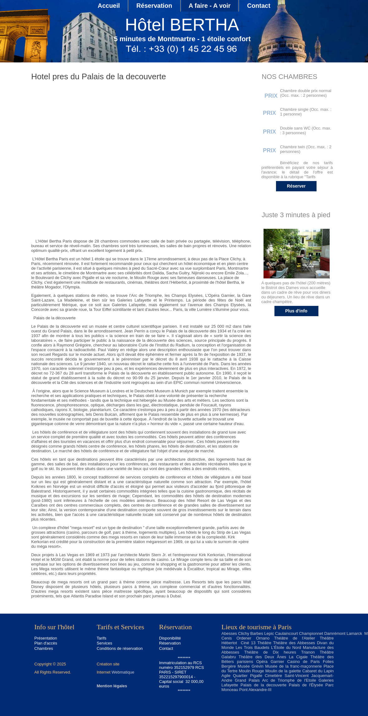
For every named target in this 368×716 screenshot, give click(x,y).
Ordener (243, 638)
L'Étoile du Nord (286, 647)
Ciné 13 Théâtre (256, 642)
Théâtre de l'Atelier (294, 638)
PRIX (271, 96)
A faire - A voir (209, 5)
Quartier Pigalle (247, 675)
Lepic (269, 633)
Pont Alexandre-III (255, 689)
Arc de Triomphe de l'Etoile (289, 680)
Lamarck (354, 633)
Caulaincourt (286, 633)
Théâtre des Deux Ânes (262, 657)
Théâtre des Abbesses (294, 642)
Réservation (154, 5)
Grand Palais (247, 680)
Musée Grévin (251, 666)
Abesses (229, 633)
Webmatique (123, 672)
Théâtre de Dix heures (270, 652)
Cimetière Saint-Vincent (287, 675)
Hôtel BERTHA (182, 24)
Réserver (296, 186)
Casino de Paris (303, 661)
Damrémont (335, 633)
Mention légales (112, 686)
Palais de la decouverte (263, 685)
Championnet (311, 633)
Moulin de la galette (283, 671)
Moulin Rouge (251, 671)
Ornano (262, 638)
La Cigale (298, 657)
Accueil (109, 5)
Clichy (243, 633)
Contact (258, 5)
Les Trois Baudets (252, 647)
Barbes (256, 633)
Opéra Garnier (270, 661)
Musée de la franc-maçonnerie (293, 666)
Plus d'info (296, 310)
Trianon (308, 652)
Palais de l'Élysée (306, 685)
